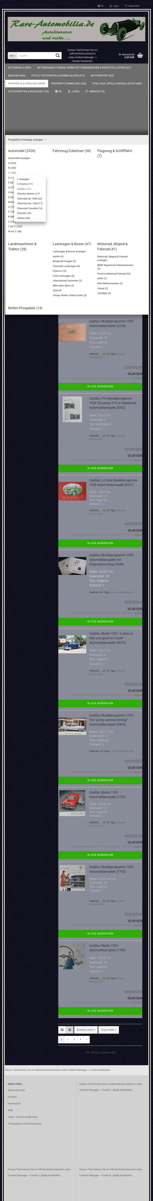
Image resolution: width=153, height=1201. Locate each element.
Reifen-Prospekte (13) (26, 320)
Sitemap (15, 430)
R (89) (20, 265)
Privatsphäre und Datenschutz (24, 1060)
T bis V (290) (24, 277)
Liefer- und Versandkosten (22, 1053)
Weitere (42, 67)
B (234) (21, 157)
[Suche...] (12, 55)
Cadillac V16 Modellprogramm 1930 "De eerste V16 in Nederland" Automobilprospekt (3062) (113, 339)
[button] (101, 6)
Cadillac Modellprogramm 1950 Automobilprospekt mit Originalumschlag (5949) (111, 496)
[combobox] (86, 161)
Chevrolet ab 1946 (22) (32, 192)
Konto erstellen (19, 402)
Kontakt (12, 1033)
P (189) (21, 259)
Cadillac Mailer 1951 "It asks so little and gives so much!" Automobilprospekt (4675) (111, 574)
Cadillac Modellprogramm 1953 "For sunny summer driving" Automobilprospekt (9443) (111, 656)
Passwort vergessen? (23, 408)
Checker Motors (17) (31, 186)
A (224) (21, 152)
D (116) (21, 220)
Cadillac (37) (27, 180)
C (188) (21, 163)
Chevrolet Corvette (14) (32, 203)
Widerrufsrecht (16, 1026)
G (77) (20, 231)
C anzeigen (26, 169)
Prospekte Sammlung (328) (26, 327)
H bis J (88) (23, 237)
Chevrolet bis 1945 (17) (33, 197)
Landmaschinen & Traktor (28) (31, 299)
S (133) (21, 271)
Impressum (14, 1039)
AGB (10, 1046)
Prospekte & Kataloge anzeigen (31, 135)
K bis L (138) (24, 243)
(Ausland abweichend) (122, 216)
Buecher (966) (19, 101)
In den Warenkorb (100, 245)
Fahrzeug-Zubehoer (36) (27, 288)
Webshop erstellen (63, 1193)
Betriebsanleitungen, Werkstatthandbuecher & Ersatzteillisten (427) (25, 90)
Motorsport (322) (20, 120)
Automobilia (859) (19, 67)
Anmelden (30, 393)
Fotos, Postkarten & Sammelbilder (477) (22, 111)
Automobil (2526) (23, 141)
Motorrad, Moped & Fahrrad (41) (29, 313)
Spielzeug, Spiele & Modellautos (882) (21, 337)
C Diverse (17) (28, 174)
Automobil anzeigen (28, 146)
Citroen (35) (26, 214)
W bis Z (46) (24, 282)
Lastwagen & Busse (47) (27, 305)
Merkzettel (132, 6)
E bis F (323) (24, 226)
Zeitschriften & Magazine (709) (25, 348)
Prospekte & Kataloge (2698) (27, 128)
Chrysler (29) (27, 208)
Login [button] (114, 6)
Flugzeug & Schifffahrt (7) (28, 294)
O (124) (21, 254)
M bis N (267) (24, 248)
